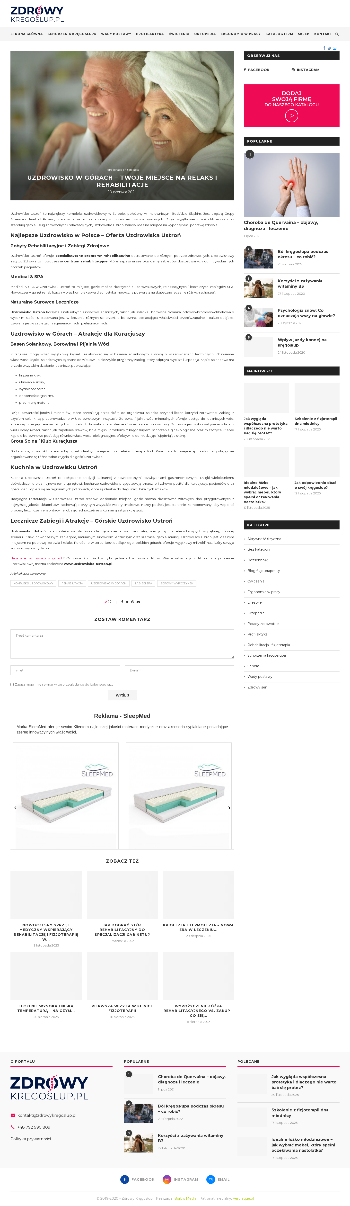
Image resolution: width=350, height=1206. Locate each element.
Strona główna (26, 34)
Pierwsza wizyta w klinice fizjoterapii (122, 1008)
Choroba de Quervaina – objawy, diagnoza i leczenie (281, 225)
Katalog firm (279, 34)
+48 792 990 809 (34, 1127)
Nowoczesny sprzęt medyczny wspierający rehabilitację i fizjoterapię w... (46, 932)
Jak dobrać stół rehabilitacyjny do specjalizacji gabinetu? (122, 930)
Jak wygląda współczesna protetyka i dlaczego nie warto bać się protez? (266, 426)
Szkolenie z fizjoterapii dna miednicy (316, 421)
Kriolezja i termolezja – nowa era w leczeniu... (198, 927)
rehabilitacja (72, 583)
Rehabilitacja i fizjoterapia (122, 169)
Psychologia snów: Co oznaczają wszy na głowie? (306, 313)
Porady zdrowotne (263, 624)
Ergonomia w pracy (241, 34)
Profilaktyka (150, 34)
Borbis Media (185, 1198)
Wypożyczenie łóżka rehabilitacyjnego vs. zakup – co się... (198, 1011)
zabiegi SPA (143, 583)
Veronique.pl (243, 1198)
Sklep (303, 34)
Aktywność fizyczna (264, 539)
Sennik (253, 666)
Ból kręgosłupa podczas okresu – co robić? (303, 254)
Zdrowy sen (257, 687)
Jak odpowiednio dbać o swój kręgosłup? (315, 485)
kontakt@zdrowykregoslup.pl (47, 1115)
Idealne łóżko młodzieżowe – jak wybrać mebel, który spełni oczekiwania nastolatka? (262, 492)
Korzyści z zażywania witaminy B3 (300, 284)
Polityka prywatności (30, 1139)
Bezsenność (257, 560)
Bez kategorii (258, 549)
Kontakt (323, 34)
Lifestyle (254, 602)
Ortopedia (205, 34)
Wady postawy (116, 34)
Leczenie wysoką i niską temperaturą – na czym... (46, 1008)
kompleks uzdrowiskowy (33, 583)
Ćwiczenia (179, 34)
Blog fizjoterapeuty (263, 571)
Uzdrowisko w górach (108, 583)
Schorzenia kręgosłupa (72, 34)
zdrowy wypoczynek (176, 583)
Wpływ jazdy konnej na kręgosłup (302, 343)
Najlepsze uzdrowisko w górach (36, 558)
